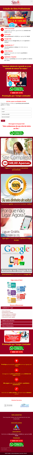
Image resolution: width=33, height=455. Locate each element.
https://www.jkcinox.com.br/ (16, 420)
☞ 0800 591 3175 (16, 93)
